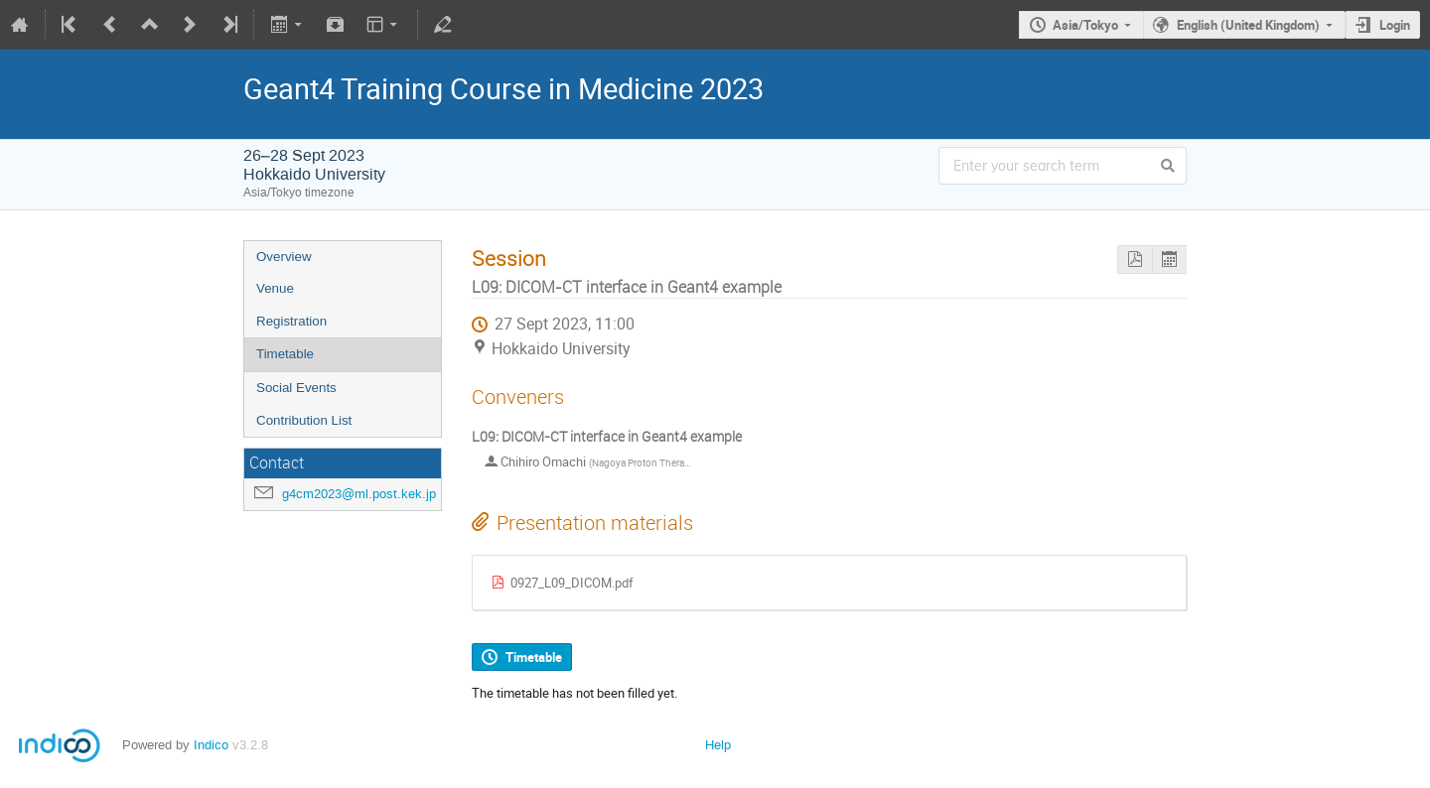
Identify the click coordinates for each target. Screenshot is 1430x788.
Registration (291, 321)
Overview (284, 256)
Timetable (285, 353)
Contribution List (304, 420)
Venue (275, 288)
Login (1394, 25)
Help (718, 744)
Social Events (296, 387)
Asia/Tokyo (1085, 25)
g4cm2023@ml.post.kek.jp (359, 493)
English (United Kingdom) (1248, 25)
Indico (211, 744)
